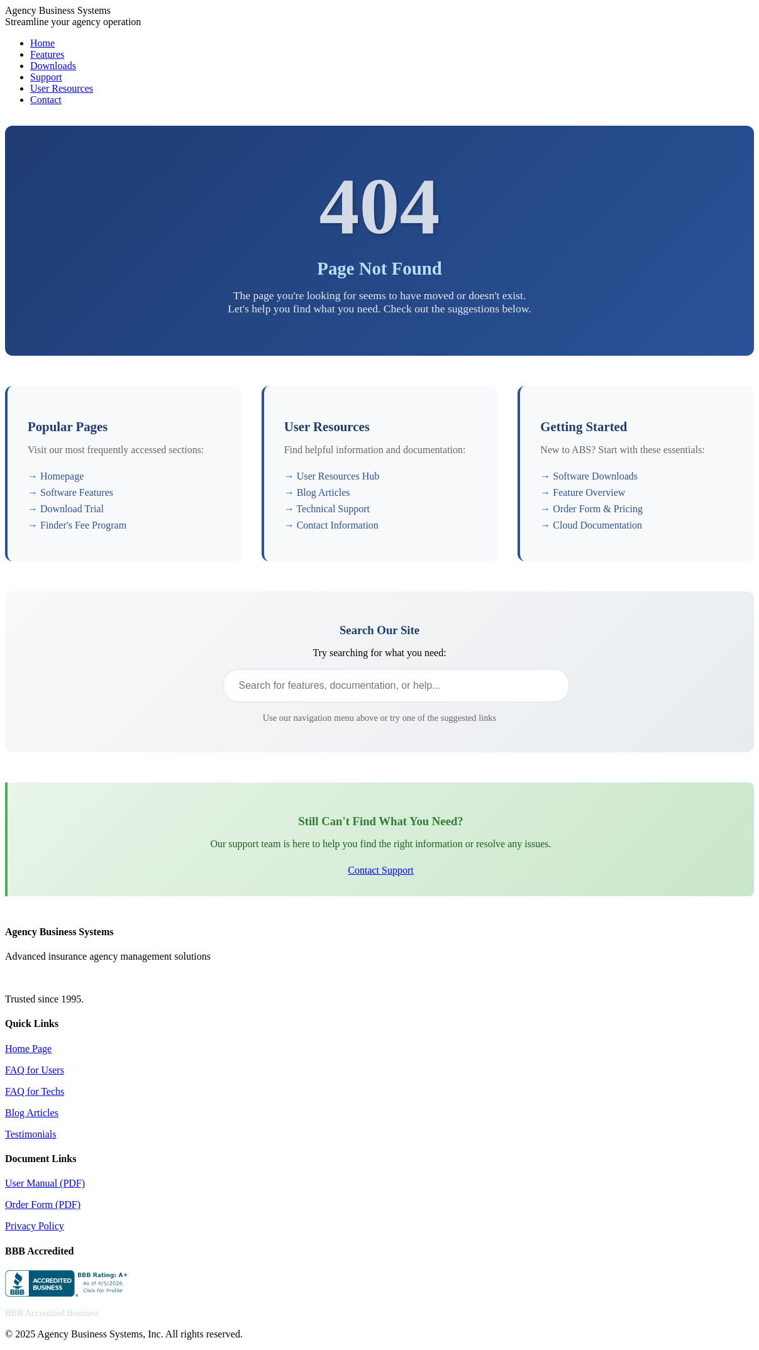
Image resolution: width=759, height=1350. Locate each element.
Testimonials (31, 1134)
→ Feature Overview (582, 492)
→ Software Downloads (589, 476)
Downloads (53, 65)
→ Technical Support (327, 508)
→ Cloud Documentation (591, 525)
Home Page (28, 1048)
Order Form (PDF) (42, 1204)
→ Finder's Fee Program (77, 525)
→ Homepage (56, 476)
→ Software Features (70, 492)
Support (46, 77)
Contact (46, 99)
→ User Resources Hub (332, 476)
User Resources (61, 88)
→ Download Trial (66, 508)
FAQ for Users (34, 1070)
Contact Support (380, 870)
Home (42, 43)
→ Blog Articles (317, 492)
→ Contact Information (331, 525)
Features (47, 54)
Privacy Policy (34, 1226)
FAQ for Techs (34, 1091)
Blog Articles (31, 1112)
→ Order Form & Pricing (591, 508)
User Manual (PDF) (45, 1183)
